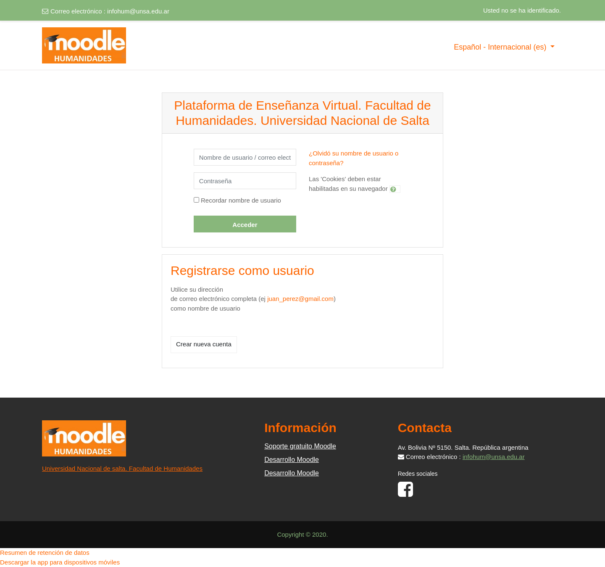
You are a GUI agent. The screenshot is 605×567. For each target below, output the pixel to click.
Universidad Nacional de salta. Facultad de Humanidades (122, 468)
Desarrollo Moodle (291, 459)
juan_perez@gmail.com (300, 298)
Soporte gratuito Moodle (300, 446)
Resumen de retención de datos (44, 552)
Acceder (244, 224)
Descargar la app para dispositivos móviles (60, 562)
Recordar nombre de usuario (241, 200)
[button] (394, 189)
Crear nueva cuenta (203, 344)
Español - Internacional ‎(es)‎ (501, 47)
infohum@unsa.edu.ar (138, 11)
